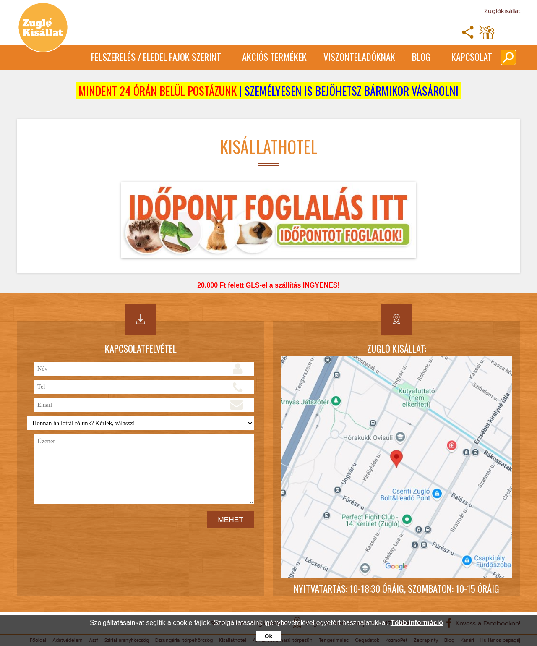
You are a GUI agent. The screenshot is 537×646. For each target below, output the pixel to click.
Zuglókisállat (502, 11)
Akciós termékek (274, 57)
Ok (268, 636)
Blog (421, 57)
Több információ (417, 622)
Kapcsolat (471, 57)
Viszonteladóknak (359, 57)
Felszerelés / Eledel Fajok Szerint (156, 57)
